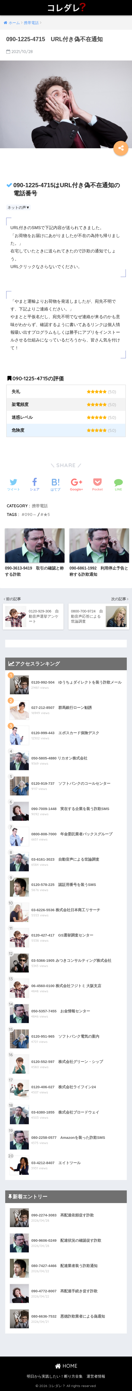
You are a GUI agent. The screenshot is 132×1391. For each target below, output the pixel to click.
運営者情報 (96, 1376)
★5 (46, 514)
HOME (66, 1366)
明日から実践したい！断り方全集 (55, 1376)
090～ (30, 514)
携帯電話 (40, 505)
